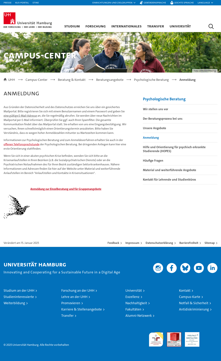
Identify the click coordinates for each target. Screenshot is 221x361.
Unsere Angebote (154, 128)
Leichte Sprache (184, 2)
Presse (7, 2)
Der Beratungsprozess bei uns (162, 119)
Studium (72, 26)
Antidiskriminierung (194, 309)
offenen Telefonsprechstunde (21, 144)
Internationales (126, 26)
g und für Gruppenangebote (65, 189)
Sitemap (210, 243)
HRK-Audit (191, 334)
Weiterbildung (14, 303)
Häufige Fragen (153, 160)
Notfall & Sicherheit (193, 303)
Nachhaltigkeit (136, 303)
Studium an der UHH (19, 290)
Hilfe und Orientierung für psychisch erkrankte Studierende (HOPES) (174, 149)
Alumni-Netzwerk (138, 315)
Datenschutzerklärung (159, 243)
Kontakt (184, 290)
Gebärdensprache (155, 2)
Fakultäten (133, 309)
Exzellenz (132, 297)
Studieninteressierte (19, 297)
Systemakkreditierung (210, 334)
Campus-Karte (189, 297)
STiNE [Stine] (36, 2)
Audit (170, 334)
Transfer (155, 26)
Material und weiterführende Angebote (169, 170)
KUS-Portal (22, 2)
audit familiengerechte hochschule (156, 337)
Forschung (95, 26)
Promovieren (70, 303)
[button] (114, 2)
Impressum (132, 243)
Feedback (113, 243)
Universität (180, 26)
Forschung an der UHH (77, 290)
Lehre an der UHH (74, 297)
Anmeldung (151, 138)
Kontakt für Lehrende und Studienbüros (169, 179)
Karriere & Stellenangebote (81, 309)
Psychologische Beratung (164, 99)
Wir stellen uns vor (155, 109)
